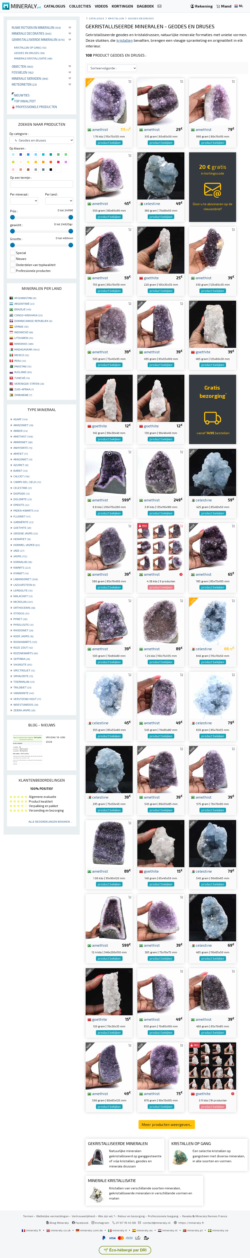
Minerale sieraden (30, 78)
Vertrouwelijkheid (83, 1216)
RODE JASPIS (23, 636)
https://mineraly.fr (191, 1222)
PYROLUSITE (23, 624)
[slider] (12, 217)
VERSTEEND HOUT (27, 698)
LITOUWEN (23, 337)
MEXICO (21, 355)
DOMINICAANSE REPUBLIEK (33, 320)
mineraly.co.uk (58, 1230)
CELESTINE (22, 487)
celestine (149, 203)
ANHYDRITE (22, 447)
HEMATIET (22, 539)
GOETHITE (22, 527)
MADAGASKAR (27, 349)
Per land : (51, 194)
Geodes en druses (29, 52)
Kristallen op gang (30, 47)
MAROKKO (23, 343)
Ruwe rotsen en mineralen (36, 27)
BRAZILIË (22, 309)
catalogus (96, 18)
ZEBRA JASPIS (24, 710)
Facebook (80, 1222)
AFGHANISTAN (25, 298)
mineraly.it (118, 1230)
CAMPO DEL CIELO (27, 481)
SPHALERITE (23, 676)
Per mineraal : (19, 194)
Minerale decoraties (32, 33)
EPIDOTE (21, 504)
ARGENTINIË (24, 303)
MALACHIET (22, 596)
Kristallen (116, 18)
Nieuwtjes (21, 95)
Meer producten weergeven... (167, 1124)
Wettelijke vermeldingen (52, 1216)
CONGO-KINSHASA (28, 315)
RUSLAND (23, 372)
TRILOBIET (22, 687)
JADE (18, 550)
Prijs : (14, 211)
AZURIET (20, 465)
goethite (149, 277)
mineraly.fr (32, 1230)
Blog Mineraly (57, 1222)
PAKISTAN (22, 366)
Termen (28, 1216)
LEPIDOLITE (22, 590)
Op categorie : (19, 134)
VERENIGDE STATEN (29, 383)
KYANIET (20, 573)
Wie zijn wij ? (106, 1216)
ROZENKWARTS (25, 653)
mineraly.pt (193, 1230)
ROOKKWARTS (25, 641)
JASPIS (20, 556)
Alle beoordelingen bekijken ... (50, 821)
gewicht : (16, 225)
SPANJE (21, 326)
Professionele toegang (163, 1216)
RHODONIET (23, 630)
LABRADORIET (25, 579)
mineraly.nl (168, 1230)
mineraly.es (142, 1230)
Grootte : (16, 239)
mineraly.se (218, 1230)
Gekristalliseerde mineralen (38, 39)
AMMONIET (22, 442)
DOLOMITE (22, 499)
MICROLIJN (23, 601)
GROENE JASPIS (25, 533)
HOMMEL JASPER (26, 544)
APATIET (20, 453)
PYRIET (20, 619)
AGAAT (20, 419)
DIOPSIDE (21, 493)
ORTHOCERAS (24, 607)
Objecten (22, 66)
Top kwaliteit (24, 101)
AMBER (20, 430)
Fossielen (23, 72)
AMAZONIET (23, 425)
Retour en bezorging (131, 1216)
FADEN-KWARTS (26, 510)
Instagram (100, 1222)
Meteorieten (24, 84)
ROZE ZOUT (23, 647)
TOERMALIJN (24, 681)
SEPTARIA (21, 658)
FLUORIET (21, 516)
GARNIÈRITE (23, 522)
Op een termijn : (21, 177)
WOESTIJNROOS (25, 704)
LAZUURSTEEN (24, 584)
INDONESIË (23, 332)
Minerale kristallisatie (33, 58)
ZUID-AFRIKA (24, 389)
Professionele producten (34, 107)
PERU (20, 360)
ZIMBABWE (23, 394)
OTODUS (21, 613)
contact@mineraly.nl (157, 1222)
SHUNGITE (22, 664)
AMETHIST (23, 436)
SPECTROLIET (24, 670)
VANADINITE (23, 693)
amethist (97, 129)
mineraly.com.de (89, 1230)
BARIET (20, 470)
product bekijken (109, 143)
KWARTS (22, 567)
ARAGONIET (22, 459)
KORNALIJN (22, 561)
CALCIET (21, 476)
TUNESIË (22, 377)
